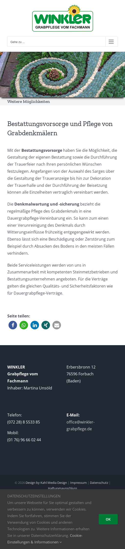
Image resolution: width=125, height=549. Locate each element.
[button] (13, 325)
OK (108, 519)
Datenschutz (99, 482)
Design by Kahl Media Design (46, 482)
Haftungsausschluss (62, 488)
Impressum (78, 482)
